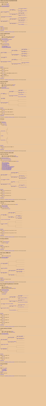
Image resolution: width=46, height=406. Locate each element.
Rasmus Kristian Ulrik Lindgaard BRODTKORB (7, 180)
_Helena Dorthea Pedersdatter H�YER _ (6, 199)
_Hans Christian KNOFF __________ (22, 13)
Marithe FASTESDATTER (6, 261)
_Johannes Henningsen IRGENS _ (20, 290)
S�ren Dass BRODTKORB (5, 175)
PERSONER (1, 29)
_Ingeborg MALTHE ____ (3, 152)
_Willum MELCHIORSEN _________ (25, 52)
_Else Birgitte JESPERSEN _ (4, 242)
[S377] (3, 74)
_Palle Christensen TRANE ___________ (23, 329)
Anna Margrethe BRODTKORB (5, 178)
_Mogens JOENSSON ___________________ (23, 318)
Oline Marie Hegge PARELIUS (5, 6)
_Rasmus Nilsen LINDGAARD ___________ (6, 188)
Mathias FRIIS (4, 133)
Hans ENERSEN (4, 316)
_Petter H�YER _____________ (15, 196)
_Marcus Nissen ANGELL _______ (23, 200)
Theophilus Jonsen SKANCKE (5, 312)
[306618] (12, 357)
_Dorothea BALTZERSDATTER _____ (13, 335)
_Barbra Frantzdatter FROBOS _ (22, 104)
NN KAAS (2, 147)
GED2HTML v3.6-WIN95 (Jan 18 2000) (9, 215)
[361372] (6, 315)
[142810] (17, 169)
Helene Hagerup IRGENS (5, 277)
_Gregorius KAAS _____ (3, 141)
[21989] (1, 394)
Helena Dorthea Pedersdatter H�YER (6, 171)
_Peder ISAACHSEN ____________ (5, 100)
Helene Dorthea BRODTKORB (5, 176)
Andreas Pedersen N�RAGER (5, 276)
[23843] (7, 309)
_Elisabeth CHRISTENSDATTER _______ (16, 58)
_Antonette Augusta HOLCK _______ (22, 16)
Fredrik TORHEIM (4, 399)
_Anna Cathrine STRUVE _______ (22, 99)
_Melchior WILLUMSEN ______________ (16, 53)
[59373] (13, 40)
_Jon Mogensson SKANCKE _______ (13, 319)
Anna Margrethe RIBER (6, 43)
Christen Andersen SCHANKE (4, 371)
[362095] (7, 262)
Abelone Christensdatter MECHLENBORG (7, 42)
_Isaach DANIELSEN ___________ (22, 96)
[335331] (17, 174)
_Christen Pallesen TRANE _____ (13, 330)
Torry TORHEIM (5, 397)
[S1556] (3, 301)
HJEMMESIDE (2, 33)
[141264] (10, 275)
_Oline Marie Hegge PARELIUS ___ (5, 23)
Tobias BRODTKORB (4, 177)
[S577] (3, 79)
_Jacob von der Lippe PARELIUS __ (22, 19)
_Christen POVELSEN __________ (25, 57)
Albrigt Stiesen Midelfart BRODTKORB (7, 181)
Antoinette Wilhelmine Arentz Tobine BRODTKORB (8, 179)
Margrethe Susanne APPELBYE (5, 94)
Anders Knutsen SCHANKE (5, 359)
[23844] (11, 310)
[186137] (17, 220)
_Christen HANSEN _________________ (16, 64)
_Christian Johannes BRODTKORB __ (22, 8)
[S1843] (3, 252)
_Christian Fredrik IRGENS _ (12, 291)
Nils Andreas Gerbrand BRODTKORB (6, 182)
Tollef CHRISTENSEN (4, 49)
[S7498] (3, 121)
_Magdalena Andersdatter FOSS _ (13, 324)
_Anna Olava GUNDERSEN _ (19, 235)
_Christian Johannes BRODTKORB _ (5, 12)
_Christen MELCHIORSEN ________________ (6, 56)
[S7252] (3, 209)
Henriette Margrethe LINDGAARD (5, 194)
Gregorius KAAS (4, 131)
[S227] (3, 340)
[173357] (8, 4)
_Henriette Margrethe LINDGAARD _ (22, 11)
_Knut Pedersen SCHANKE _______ (12, 363)
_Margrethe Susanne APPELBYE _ (5, 111)
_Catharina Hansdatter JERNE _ (23, 203)
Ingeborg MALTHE (4, 132)
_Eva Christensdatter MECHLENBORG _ (16, 69)
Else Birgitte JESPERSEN (5, 222)
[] (1, 74)
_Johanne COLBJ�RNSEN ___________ (22, 27)
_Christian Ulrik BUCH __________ (22, 24)
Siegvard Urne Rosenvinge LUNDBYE (5, 237)
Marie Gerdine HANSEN (6, 223)
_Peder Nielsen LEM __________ (23, 189)
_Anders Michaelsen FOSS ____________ (23, 323)
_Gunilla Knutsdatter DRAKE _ (20, 364)
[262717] (6, 92)
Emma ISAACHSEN (3, 106)
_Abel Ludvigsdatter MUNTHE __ (23, 192)
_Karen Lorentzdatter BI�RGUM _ (12, 368)
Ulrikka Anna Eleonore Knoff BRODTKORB (6, 18)
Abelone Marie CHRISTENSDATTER (6, 50)
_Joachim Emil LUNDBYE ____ (4, 231)
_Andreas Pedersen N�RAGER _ (4, 283)
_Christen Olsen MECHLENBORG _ (25, 68)
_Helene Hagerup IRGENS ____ (4, 294)
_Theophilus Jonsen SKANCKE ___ (5, 322)
